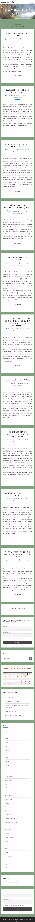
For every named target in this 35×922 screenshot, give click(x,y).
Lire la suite (18, 76)
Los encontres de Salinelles (13, 715)
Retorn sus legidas (10, 837)
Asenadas (7, 735)
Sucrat (6, 848)
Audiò (6, 738)
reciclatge (8, 829)
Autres (7, 742)
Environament (9, 776)
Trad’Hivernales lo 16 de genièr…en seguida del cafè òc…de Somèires (17, 322)
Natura (7, 803)
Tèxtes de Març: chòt (11, 711)
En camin (7, 773)
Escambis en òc (7, 2)
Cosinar (7, 761)
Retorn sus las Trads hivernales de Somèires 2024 (17, 554)
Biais (6, 746)
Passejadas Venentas (11, 822)
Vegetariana (8, 864)
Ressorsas (8, 833)
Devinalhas (8, 769)
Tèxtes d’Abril (9, 698)
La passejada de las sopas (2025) (17, 91)
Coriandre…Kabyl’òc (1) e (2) (17, 494)
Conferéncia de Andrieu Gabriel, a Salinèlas (17, 434)
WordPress (24, 919)
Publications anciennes (17, 608)
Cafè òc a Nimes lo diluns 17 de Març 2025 (17, 206)
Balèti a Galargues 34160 (17, 34)
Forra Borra (8, 780)
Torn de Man (8, 860)
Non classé (8, 807)
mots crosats (8, 799)
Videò (6, 867)
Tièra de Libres (9, 856)
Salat (6, 841)
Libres (6, 792)
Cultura (7, 765)
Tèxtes (7, 852)
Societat (7, 845)
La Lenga (7, 788)
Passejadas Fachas (10, 818)
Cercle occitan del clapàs (17, 258)
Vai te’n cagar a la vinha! (12, 701)
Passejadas (8, 814)
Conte (6, 757)
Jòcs (6, 784)
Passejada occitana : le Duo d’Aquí (17, 145)
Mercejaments (9, 795)
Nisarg (17, 921)
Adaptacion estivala (17, 380)
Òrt (6, 811)
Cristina (24, 39)
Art (6, 731)
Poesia (7, 826)
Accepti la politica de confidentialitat (13, 639)
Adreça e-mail (6, 632)
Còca (6, 754)
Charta (7, 750)
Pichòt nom (6, 626)
